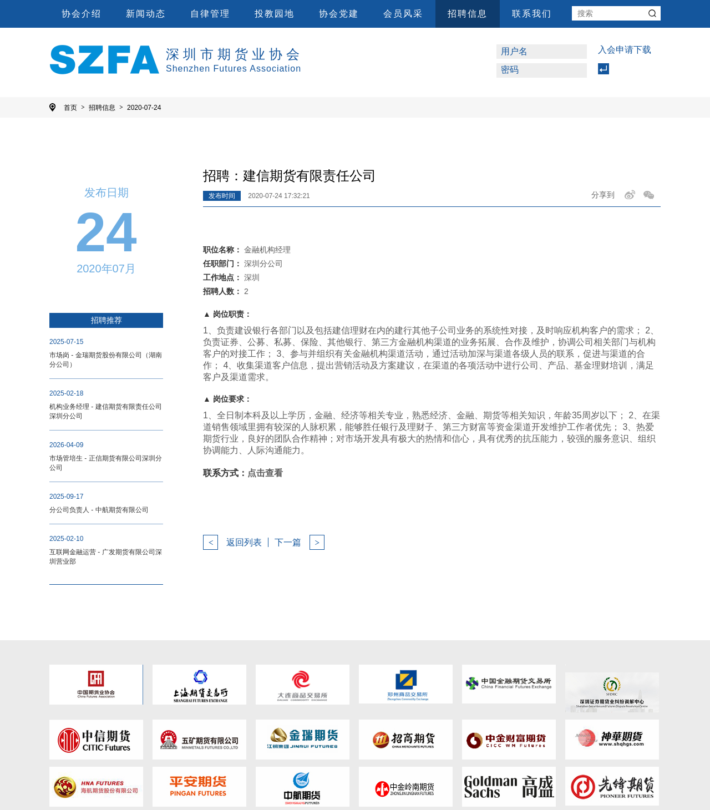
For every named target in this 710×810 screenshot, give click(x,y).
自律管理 (210, 13)
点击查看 (265, 473)
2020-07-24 (144, 108)
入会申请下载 (624, 49)
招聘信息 (468, 13)
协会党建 (339, 13)
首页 (74, 108)
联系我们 (532, 13)
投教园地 (275, 13)
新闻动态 (146, 13)
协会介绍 (82, 13)
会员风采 (403, 13)
